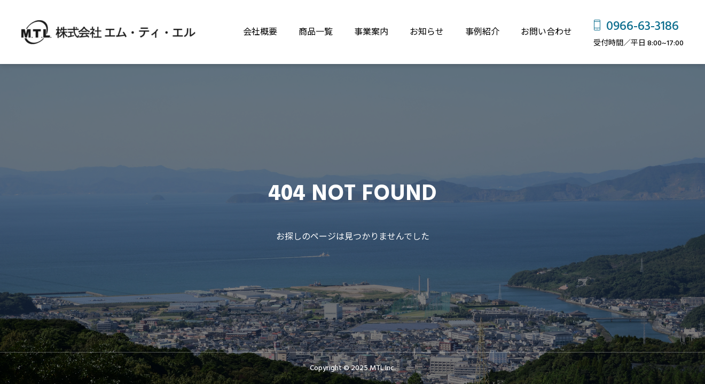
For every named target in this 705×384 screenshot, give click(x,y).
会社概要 (260, 32)
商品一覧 (316, 32)
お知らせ (427, 32)
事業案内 (371, 32)
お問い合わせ (546, 32)
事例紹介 (482, 32)
